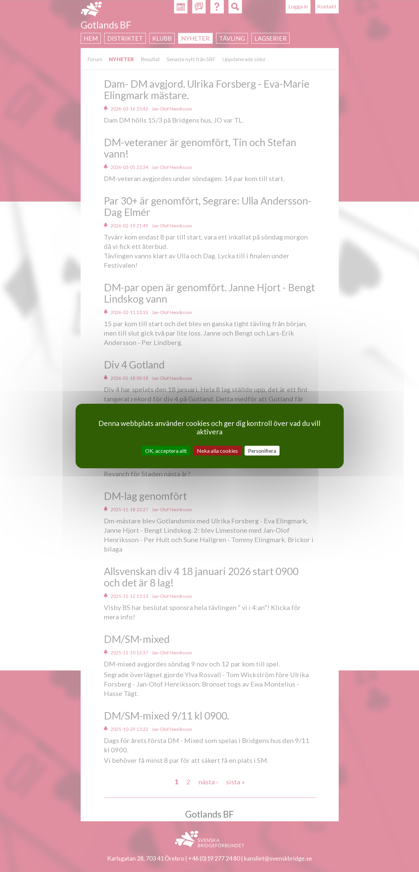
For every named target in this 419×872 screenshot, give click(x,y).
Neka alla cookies (217, 450)
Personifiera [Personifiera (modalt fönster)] (262, 450)
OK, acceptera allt (166, 450)
